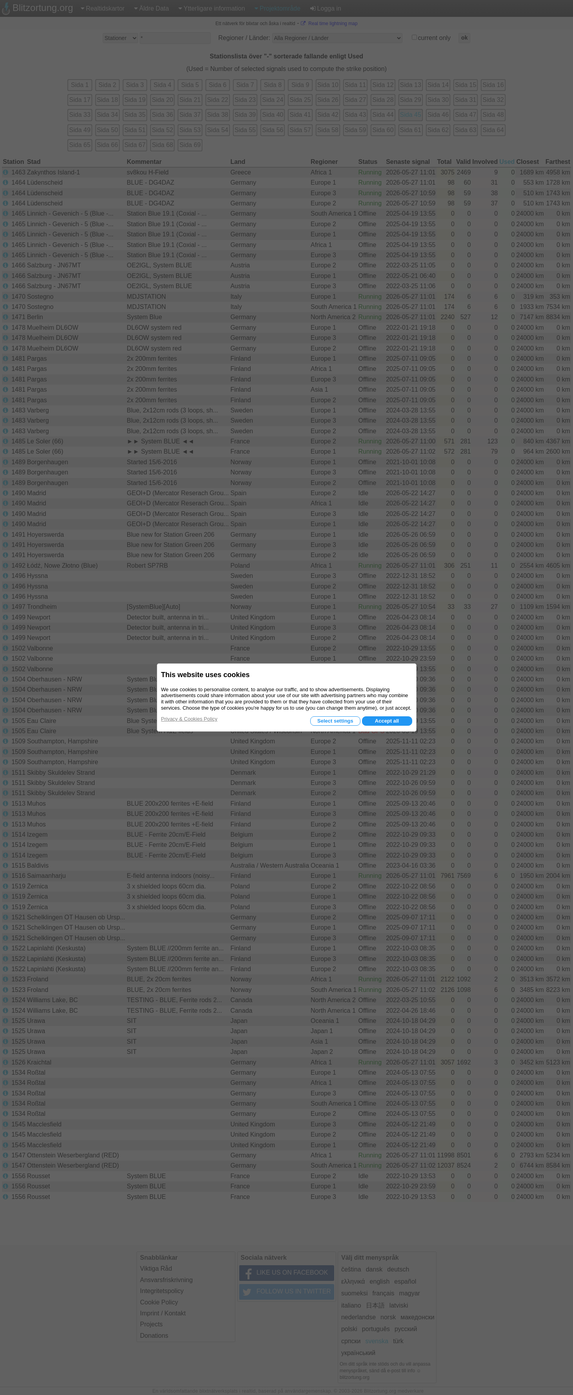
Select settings (335, 721)
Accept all (387, 721)
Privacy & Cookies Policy (189, 719)
